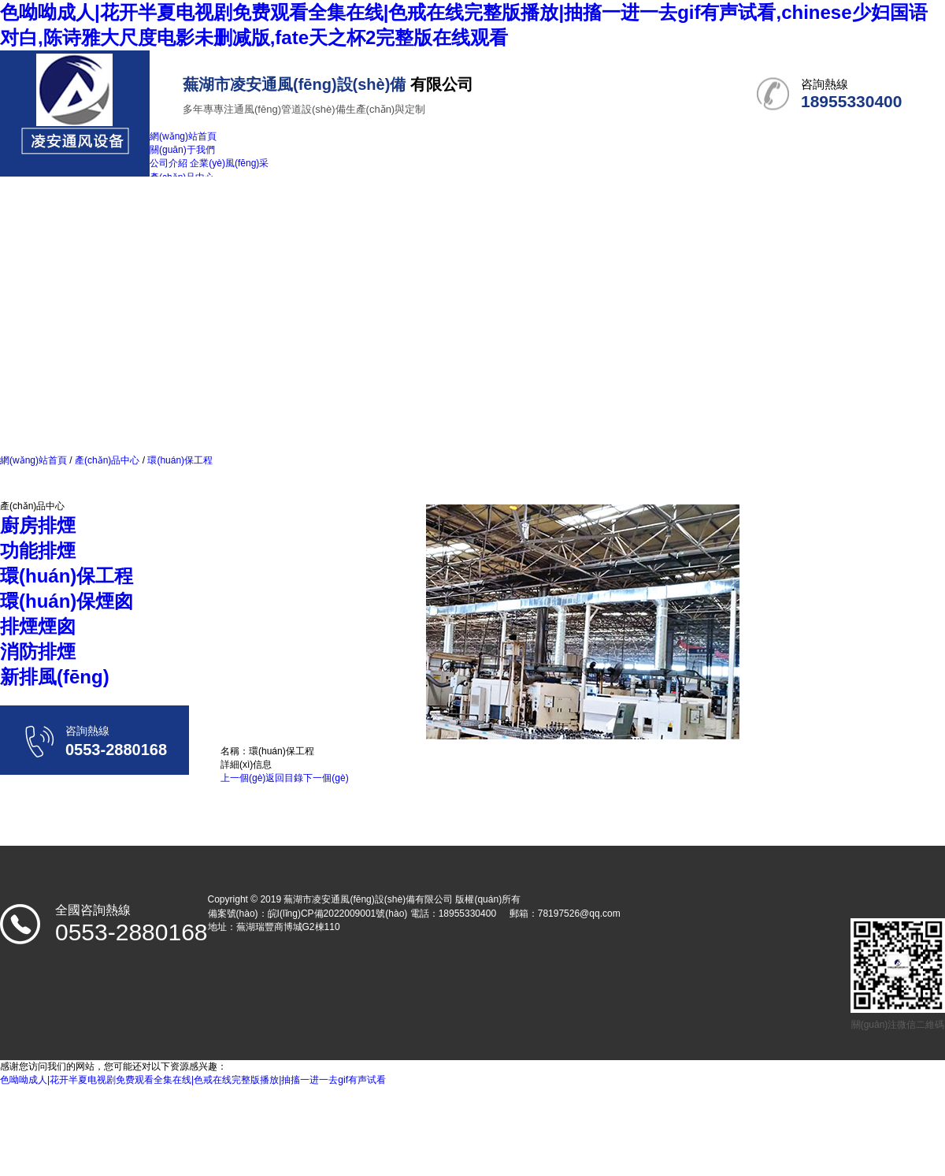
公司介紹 (168, 163)
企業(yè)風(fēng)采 (229, 163)
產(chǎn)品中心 (107, 460)
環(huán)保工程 (179, 460)
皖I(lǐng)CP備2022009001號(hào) (338, 913)
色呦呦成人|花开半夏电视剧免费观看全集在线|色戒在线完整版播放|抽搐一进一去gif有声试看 (193, 1079)
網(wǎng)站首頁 (33, 460)
